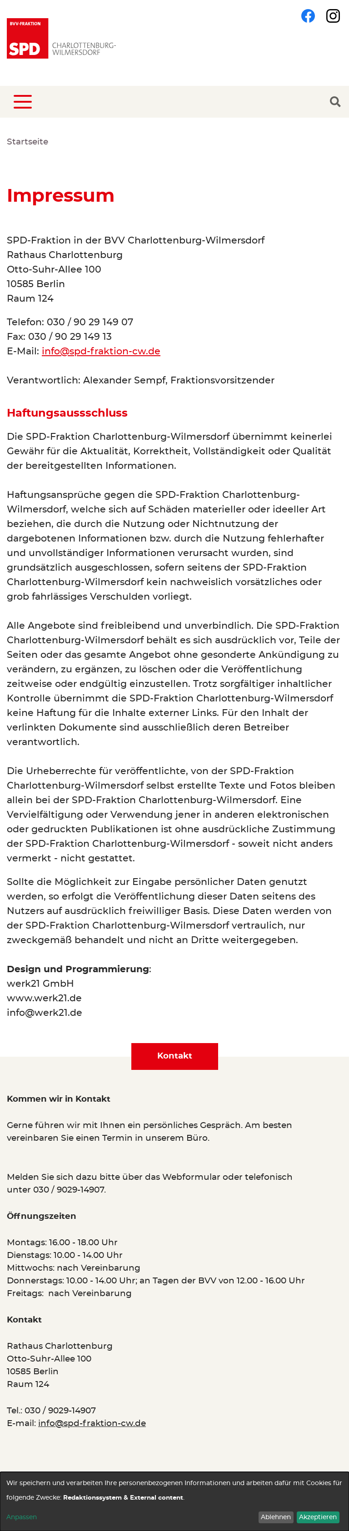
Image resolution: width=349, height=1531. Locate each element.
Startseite (27, 142)
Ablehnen (276, 1517)
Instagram (333, 16)
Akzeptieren (318, 1517)
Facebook (308, 16)
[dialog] (174, 1501)
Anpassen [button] (21, 1517)
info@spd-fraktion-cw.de (101, 351)
